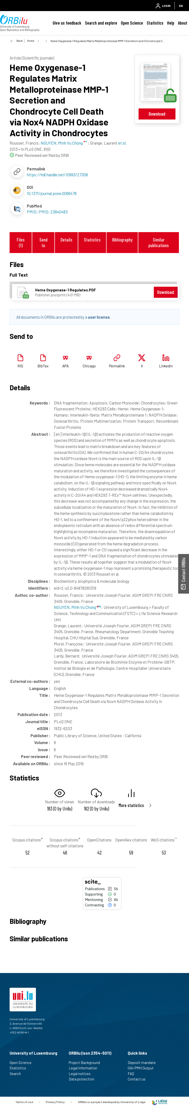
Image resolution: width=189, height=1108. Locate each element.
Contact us (139, 1079)
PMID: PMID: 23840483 (47, 211)
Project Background (86, 1062)
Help (170, 23)
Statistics (155, 23)
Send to (43, 242)
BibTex (42, 366)
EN (181, 5)
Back (19, 40)
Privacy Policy (55, 1102)
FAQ (133, 1073)
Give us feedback (67, 23)
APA (65, 366)
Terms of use (24, 1102)
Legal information (85, 1068)
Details (66, 239)
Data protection (83, 1079)
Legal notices (82, 1073)
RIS (20, 366)
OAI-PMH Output (143, 1068)
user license (99, 316)
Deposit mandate (144, 1062)
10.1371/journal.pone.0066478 (52, 193)
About (182, 23)
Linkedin (166, 366)
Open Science (132, 23)
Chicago (89, 366)
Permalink (117, 366)
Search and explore (101, 23)
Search (17, 1073)
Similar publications (158, 242)
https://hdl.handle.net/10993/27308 (57, 174)
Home (30, 40)
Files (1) (21, 242)
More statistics (131, 805)
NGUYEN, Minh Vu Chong (77, 607)
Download (157, 114)
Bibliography (122, 239)
